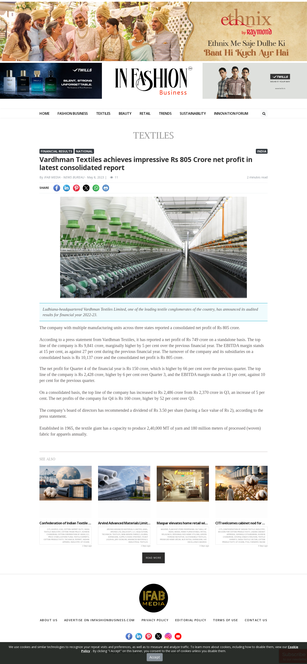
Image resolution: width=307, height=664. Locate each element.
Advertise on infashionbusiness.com (99, 620)
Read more (153, 557)
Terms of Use (225, 620)
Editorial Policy (190, 620)
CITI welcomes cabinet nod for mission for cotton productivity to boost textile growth (241, 523)
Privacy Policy (155, 620)
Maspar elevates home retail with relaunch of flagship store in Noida (183, 523)
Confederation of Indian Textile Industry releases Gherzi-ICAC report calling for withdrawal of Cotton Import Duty (65, 523)
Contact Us (256, 620)
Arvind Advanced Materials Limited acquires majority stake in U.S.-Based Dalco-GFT (124, 523)
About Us (48, 620)
